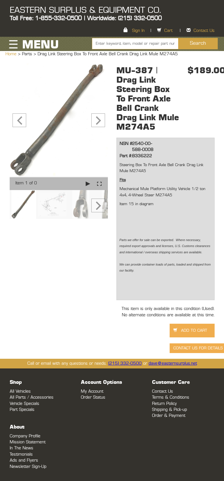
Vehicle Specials (24, 403)
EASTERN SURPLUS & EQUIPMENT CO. (85, 10)
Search (198, 43)
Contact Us (204, 30)
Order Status (93, 397)
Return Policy (164, 403)
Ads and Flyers (24, 460)
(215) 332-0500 (125, 363)
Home (11, 54)
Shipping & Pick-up (169, 409)
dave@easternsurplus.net (173, 363)
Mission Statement (28, 442)
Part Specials (22, 409)
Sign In (138, 30)
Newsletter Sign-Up (28, 466)
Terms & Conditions (170, 397)
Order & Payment (168, 415)
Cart (168, 30)
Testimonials (21, 454)
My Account (92, 391)
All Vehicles (20, 391)
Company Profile (25, 436)
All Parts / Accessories (32, 397)
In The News (21, 448)
